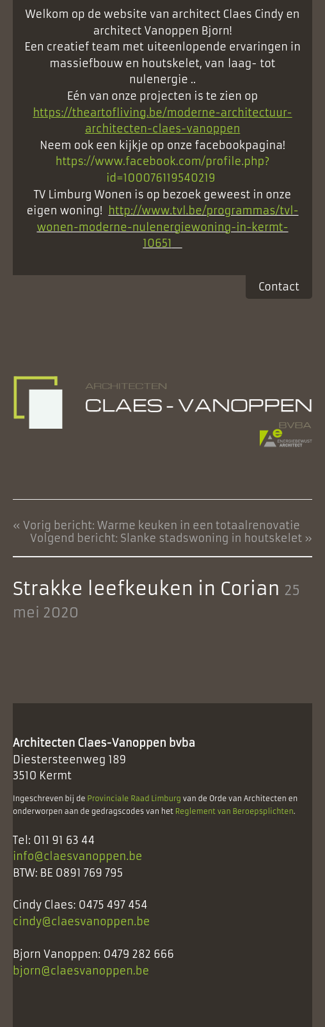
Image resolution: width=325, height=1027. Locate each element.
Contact (278, 286)
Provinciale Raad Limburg (134, 798)
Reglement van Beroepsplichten (234, 811)
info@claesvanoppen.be (78, 856)
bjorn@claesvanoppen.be (81, 970)
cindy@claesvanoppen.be (81, 921)
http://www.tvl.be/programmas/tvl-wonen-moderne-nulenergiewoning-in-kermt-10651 (167, 227)
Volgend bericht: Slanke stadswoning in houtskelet (166, 538)
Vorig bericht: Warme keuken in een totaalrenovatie (161, 525)
